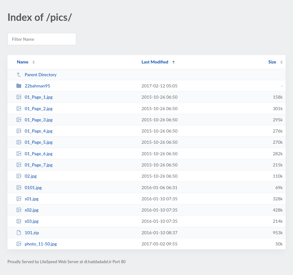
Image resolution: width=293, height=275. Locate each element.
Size (272, 61)
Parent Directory (36, 74)
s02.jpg (27, 209)
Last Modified (155, 61)
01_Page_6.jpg (34, 153)
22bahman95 (33, 85)
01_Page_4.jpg (34, 130)
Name (22, 61)
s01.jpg (27, 198)
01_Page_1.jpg (34, 97)
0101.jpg (29, 187)
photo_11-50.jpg (36, 243)
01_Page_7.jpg (34, 164)
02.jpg (26, 176)
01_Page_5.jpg (34, 142)
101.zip (27, 232)
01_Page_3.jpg (34, 119)
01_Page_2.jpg (34, 108)
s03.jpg (27, 221)
